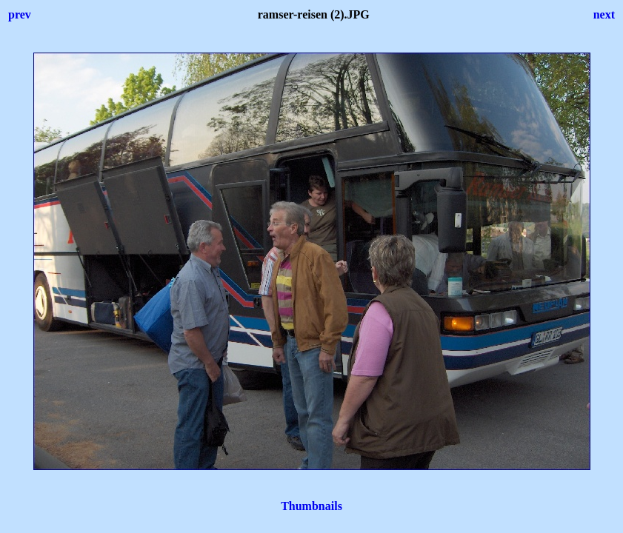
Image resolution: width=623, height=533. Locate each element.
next (604, 14)
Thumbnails (311, 506)
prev (19, 14)
